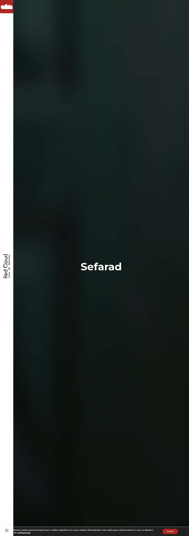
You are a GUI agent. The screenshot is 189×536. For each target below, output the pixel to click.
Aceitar (170, 531)
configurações (23, 532)
